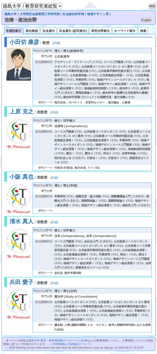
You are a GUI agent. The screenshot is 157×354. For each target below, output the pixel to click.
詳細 (56, 43)
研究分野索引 (100, 31)
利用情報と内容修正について (72, 344)
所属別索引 (13, 31)
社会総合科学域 (73, 14)
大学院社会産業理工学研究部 (40, 14)
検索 (143, 31)
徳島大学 (10, 14)
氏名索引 (49, 31)
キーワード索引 (124, 31)
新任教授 (32, 31)
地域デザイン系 (98, 14)
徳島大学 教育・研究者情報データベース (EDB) (58, 340)
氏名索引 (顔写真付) (73, 31)
